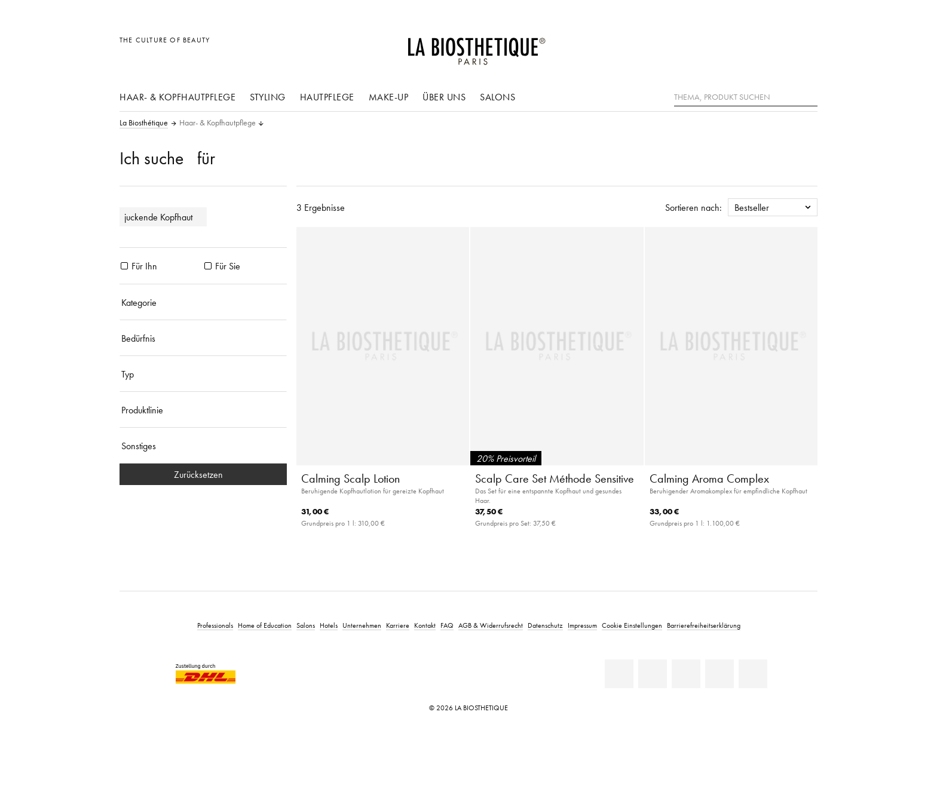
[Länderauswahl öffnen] (750, 46)
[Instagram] (719, 673)
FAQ (447, 625)
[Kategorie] (203, 302)
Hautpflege (327, 97)
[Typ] (203, 374)
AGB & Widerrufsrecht (490, 625)
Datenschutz (545, 625)
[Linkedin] (619, 673)
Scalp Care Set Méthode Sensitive (554, 478)
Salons (497, 97)
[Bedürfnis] (203, 338)
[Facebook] (652, 673)
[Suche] (808, 96)
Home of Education (265, 625)
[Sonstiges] (203, 446)
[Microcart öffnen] (805, 46)
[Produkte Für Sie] (208, 265)
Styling (268, 97)
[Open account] (778, 46)
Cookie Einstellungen (632, 625)
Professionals (215, 625)
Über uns (444, 97)
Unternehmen (361, 625)
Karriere (397, 625)
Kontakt (425, 625)
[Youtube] (686, 673)
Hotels (329, 625)
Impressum (582, 625)
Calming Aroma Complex (709, 478)
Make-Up (389, 97)
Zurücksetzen (203, 474)
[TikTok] (753, 673)
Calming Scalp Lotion (350, 478)
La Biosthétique (144, 123)
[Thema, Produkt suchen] (745, 97)
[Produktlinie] (203, 410)
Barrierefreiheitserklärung (703, 625)
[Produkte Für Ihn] (124, 265)
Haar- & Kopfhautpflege (177, 97)
